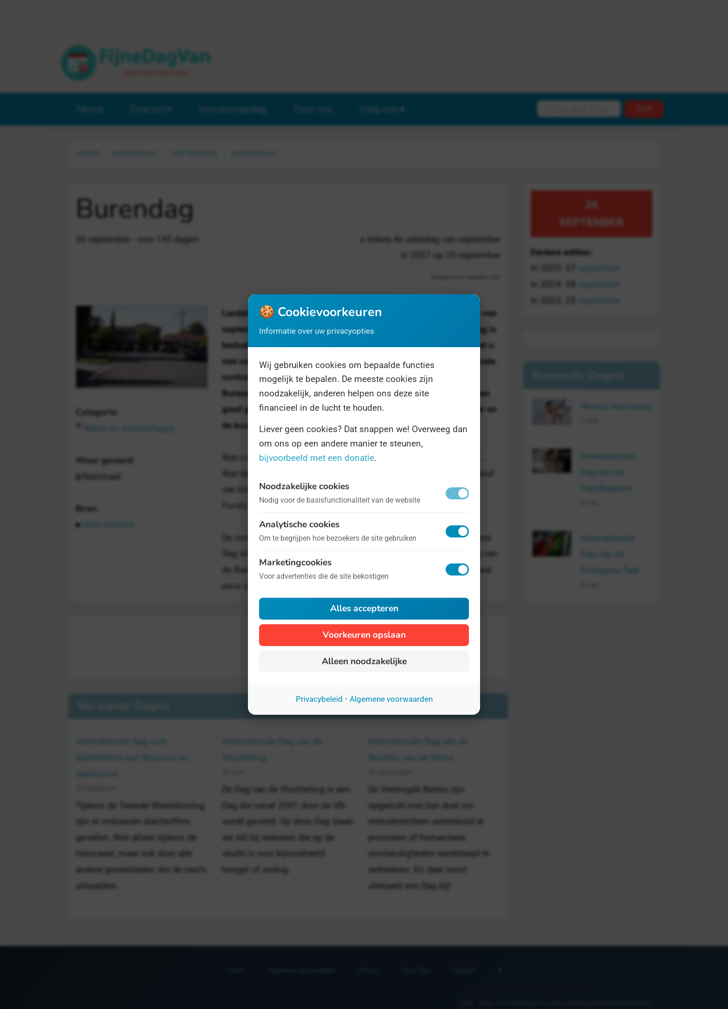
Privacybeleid (319, 699)
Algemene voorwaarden (391, 699)
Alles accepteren (364, 608)
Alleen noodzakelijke (364, 661)
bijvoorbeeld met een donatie (316, 458)
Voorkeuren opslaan (364, 635)
